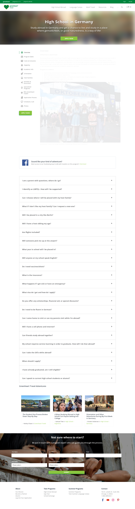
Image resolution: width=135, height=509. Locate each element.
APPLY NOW (25, 113)
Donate (130, 1)
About (18, 489)
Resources (102, 7)
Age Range (15, 461)
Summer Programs (76, 489)
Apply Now (69, 39)
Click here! (83, 164)
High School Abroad (58, 7)
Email (87, 452)
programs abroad (28, 1)
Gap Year (47, 494)
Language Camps (76, 7)
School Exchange (49, 496)
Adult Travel (90, 7)
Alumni (18, 496)
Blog (111, 7)
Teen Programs (49, 489)
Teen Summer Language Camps (79, 494)
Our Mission (19, 492)
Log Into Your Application (24, 498)
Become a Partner (21, 494)
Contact (104, 489)
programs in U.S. (17, 1)
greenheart (6, 1)
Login (124, 1)
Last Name (52, 452)
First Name (15, 452)
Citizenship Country (54, 461)
